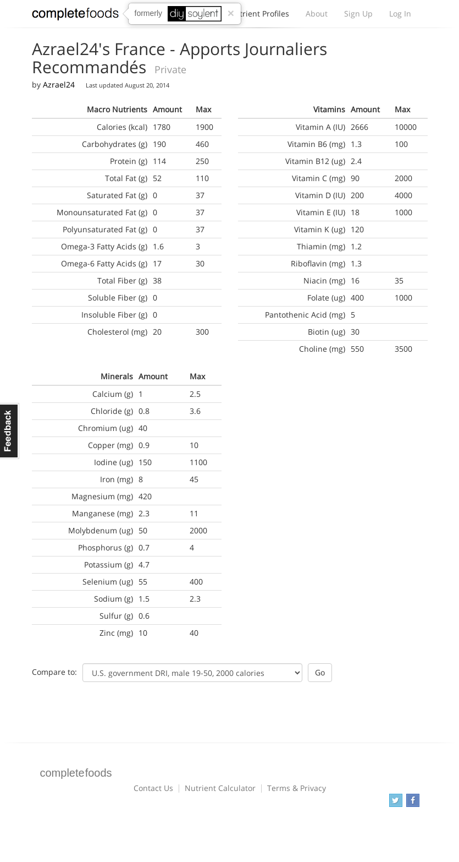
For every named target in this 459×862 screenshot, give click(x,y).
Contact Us (153, 788)
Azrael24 (59, 84)
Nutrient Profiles (258, 16)
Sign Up (358, 13)
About (317, 13)
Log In (400, 13)
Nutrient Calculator (220, 788)
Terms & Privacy (296, 788)
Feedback (9, 431)
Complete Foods (75, 16)
